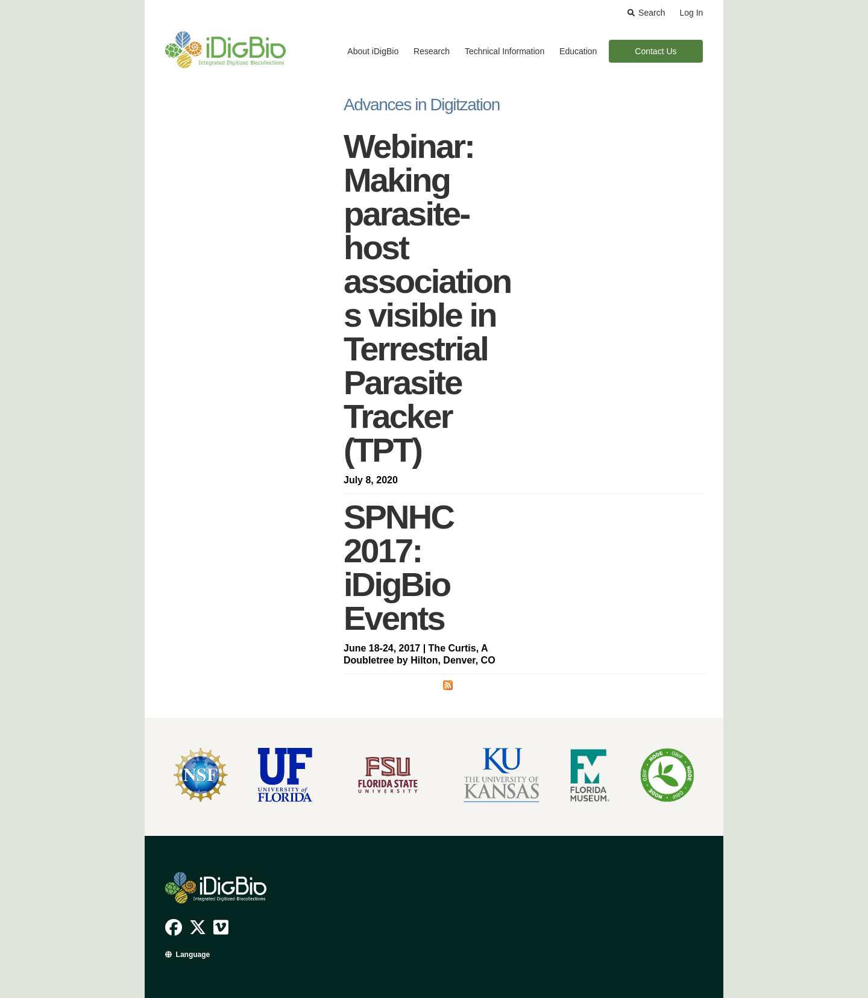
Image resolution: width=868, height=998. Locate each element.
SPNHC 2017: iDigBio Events (398, 567)
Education (578, 51)
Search (651, 12)
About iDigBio (372, 51)
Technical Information (504, 51)
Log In (691, 12)
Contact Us (655, 51)
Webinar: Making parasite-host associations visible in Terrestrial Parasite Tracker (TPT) (427, 298)
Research (432, 51)
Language (193, 954)
